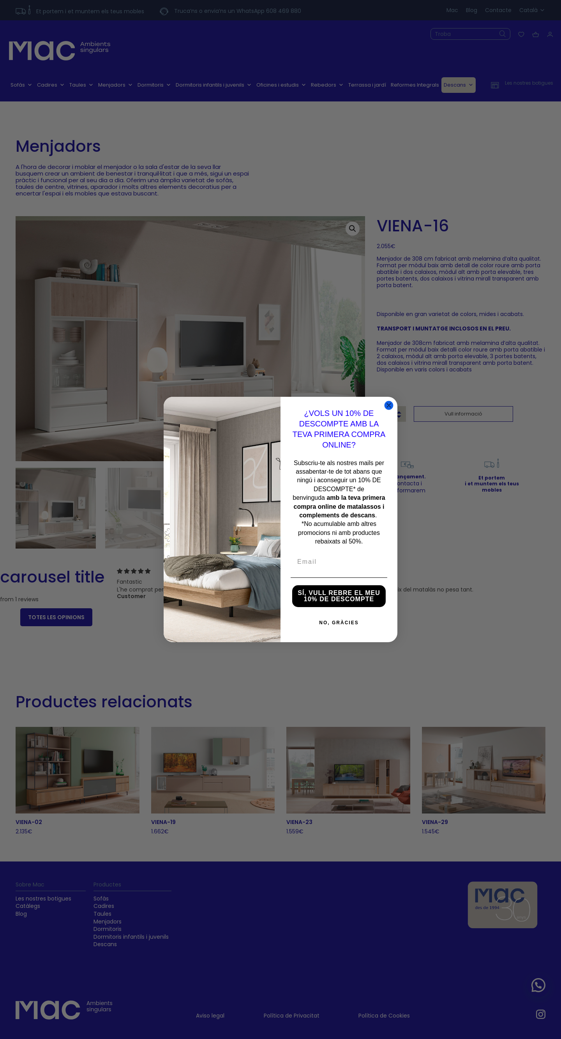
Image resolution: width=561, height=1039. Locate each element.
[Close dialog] (388, 405)
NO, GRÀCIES (338, 622)
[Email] (339, 562)
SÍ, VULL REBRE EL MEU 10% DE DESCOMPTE (339, 596)
